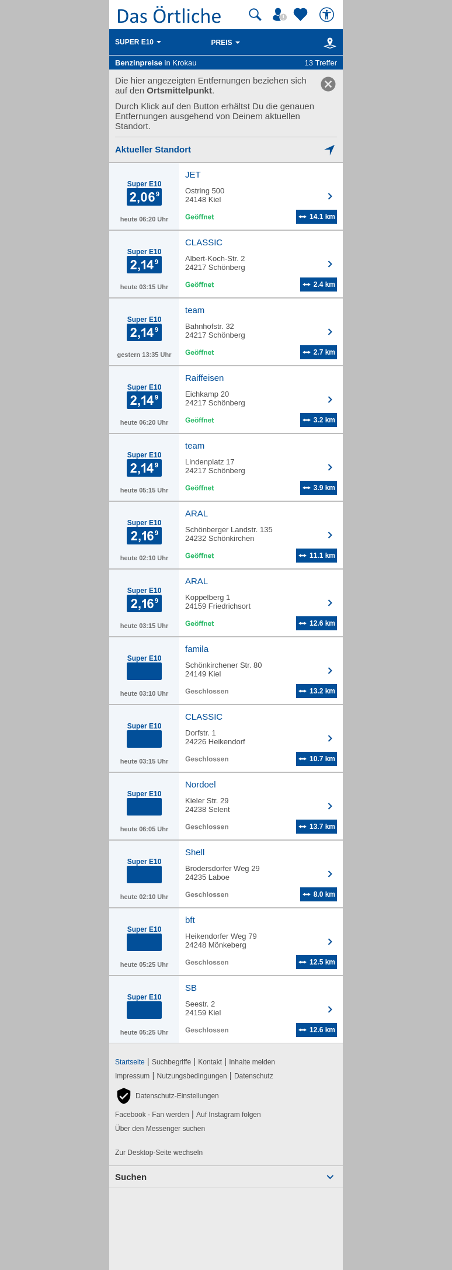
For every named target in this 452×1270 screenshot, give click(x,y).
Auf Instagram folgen (228, 1115)
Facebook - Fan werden (152, 1115)
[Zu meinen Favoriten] (302, 14)
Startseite (130, 1062)
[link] (328, 84)
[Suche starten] (255, 14)
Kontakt (210, 1062)
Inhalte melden (252, 1062)
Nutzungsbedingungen (192, 1076)
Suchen (131, 1177)
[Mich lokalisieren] (226, 149)
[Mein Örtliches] (281, 14)
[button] (167, 1096)
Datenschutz (253, 1076)
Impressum (132, 1076)
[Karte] (328, 43)
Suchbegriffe (171, 1062)
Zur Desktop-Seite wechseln (159, 1152)
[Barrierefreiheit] (328, 14)
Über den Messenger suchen (160, 1129)
